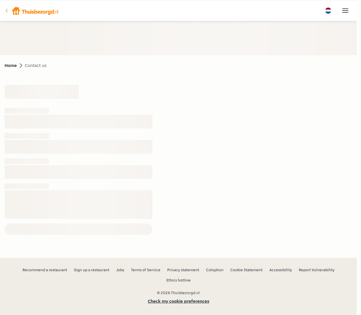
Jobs (120, 269)
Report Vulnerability (316, 269)
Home (11, 65)
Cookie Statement (246, 269)
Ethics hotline (178, 280)
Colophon (214, 269)
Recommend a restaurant (45, 269)
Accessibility (280, 269)
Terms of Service (145, 269)
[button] (32, 10)
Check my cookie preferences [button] (178, 301)
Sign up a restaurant (91, 269)
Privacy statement (183, 269)
